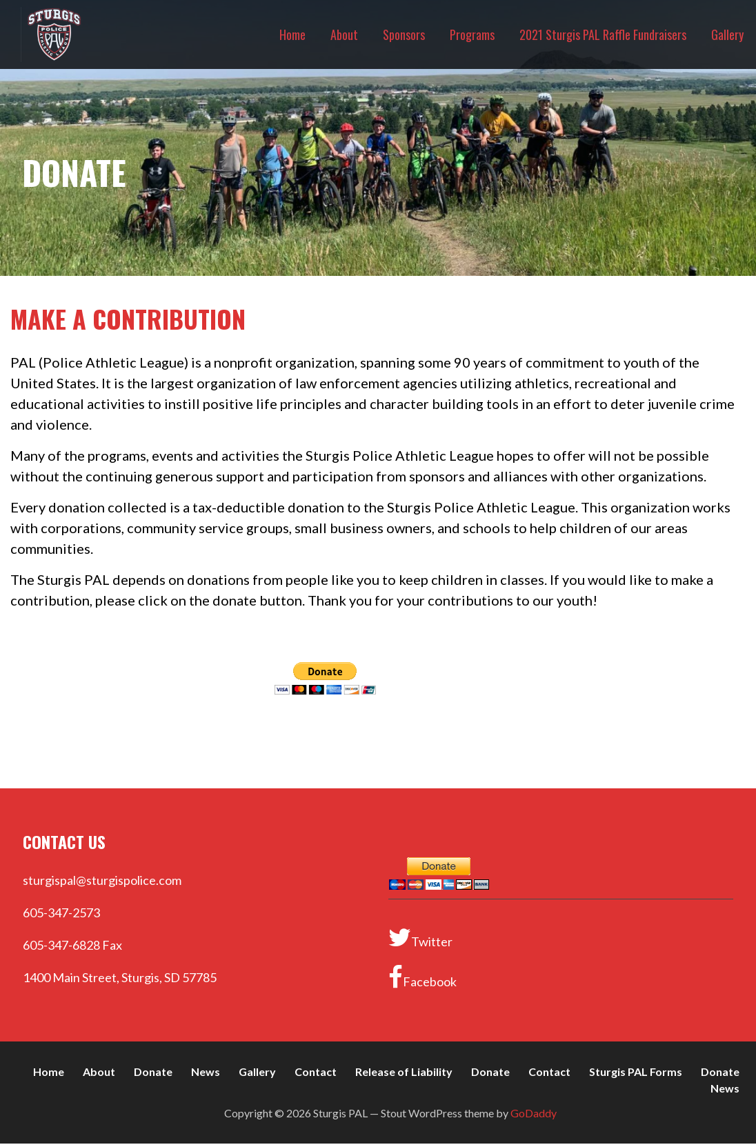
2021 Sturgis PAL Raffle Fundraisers (602, 34)
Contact (316, 1071)
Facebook (422, 977)
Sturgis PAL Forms (635, 1071)
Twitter (420, 937)
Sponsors (404, 34)
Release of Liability (403, 1071)
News (205, 1071)
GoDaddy (533, 1112)
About (344, 34)
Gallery (727, 34)
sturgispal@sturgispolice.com (102, 880)
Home (292, 34)
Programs (472, 34)
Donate (153, 1071)
